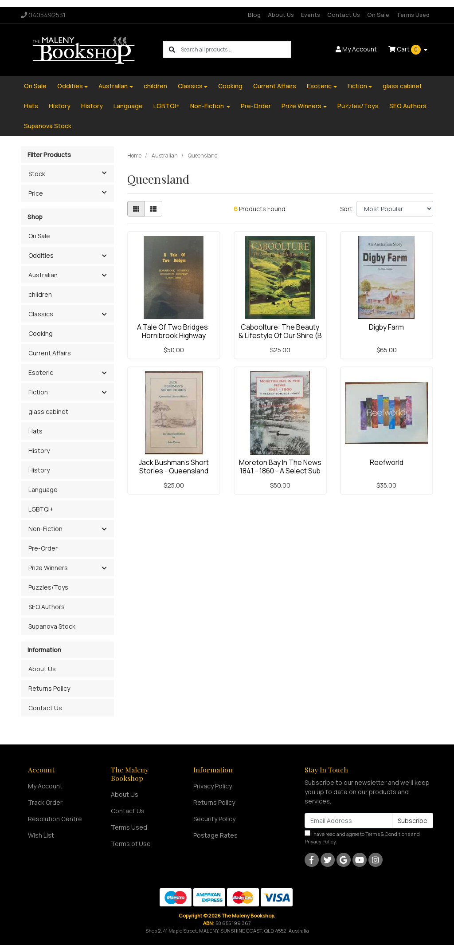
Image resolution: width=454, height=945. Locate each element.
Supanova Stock (47, 126)
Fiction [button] (38, 392)
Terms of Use (131, 843)
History (59, 106)
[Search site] (172, 49)
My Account (45, 786)
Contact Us (343, 15)
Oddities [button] (41, 255)
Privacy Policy (212, 786)
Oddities (70, 86)
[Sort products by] (394, 209)
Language (128, 106)
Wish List (41, 835)
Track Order (45, 802)
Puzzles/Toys (358, 106)
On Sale (378, 15)
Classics (190, 86)
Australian (113, 86)
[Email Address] (348, 820)
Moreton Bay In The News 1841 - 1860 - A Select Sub (280, 466)
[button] (104, 256)
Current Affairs (274, 86)
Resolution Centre (55, 819)
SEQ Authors (408, 106)
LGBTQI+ (166, 106)
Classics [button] (40, 314)
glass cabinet (402, 86)
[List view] (153, 209)
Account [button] (356, 49)
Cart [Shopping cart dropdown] (405, 50)
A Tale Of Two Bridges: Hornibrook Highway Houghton (173, 335)
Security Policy (214, 819)
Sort (346, 209)
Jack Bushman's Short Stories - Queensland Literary (174, 470)
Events (310, 15)
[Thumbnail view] (136, 209)
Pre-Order (256, 106)
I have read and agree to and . (362, 837)
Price (71, 192)
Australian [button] (43, 275)
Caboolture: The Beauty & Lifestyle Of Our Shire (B (280, 331)
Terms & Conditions (387, 834)
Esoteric (319, 86)
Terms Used (413, 15)
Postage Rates (215, 835)
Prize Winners (301, 106)
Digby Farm (386, 327)
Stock (71, 173)
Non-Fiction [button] (45, 528)
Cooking (230, 86)
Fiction (357, 86)
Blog (254, 15)
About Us (281, 15)
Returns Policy (49, 688)
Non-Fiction (207, 106)
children (155, 86)
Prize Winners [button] (48, 567)
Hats (31, 106)
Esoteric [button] (40, 372)
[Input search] (235, 49)
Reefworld (386, 462)
